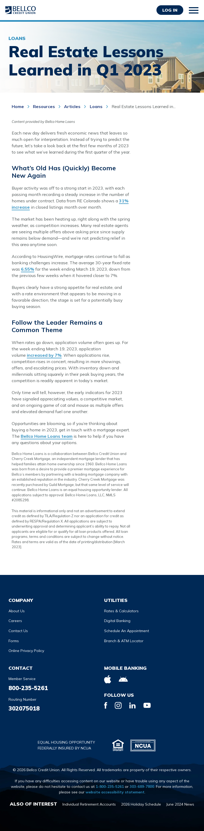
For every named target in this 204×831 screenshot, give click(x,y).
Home (18, 106)
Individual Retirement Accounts (89, 804)
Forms (13, 640)
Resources (44, 106)
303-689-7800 (142, 786)
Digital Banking (117, 620)
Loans (97, 106)
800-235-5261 (28, 688)
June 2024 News (180, 804)
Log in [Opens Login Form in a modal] (169, 10)
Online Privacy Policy (26, 650)
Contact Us (18, 630)
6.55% (27, 269)
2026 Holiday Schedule (141, 804)
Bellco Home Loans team (47, 436)
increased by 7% (44, 355)
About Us (16, 611)
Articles (72, 106)
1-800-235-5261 (110, 786)
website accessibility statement (115, 792)
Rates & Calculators (121, 611)
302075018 (24, 708)
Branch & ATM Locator (123, 640)
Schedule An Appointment (126, 630)
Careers (15, 620)
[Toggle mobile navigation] (194, 10)
